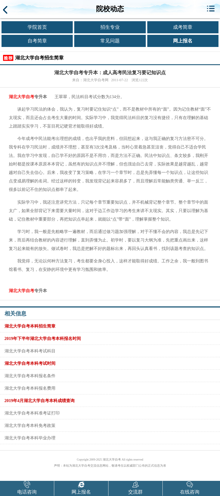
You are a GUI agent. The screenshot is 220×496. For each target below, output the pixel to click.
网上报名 (182, 40)
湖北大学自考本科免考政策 (30, 425)
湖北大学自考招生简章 (39, 57)
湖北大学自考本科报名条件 (30, 375)
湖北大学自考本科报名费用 (30, 388)
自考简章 (37, 40)
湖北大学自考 (21, 97)
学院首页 (37, 27)
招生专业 (110, 27)
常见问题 (110, 40)
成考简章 (182, 27)
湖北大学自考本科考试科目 (30, 350)
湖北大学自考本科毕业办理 (30, 437)
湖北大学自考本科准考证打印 (32, 413)
